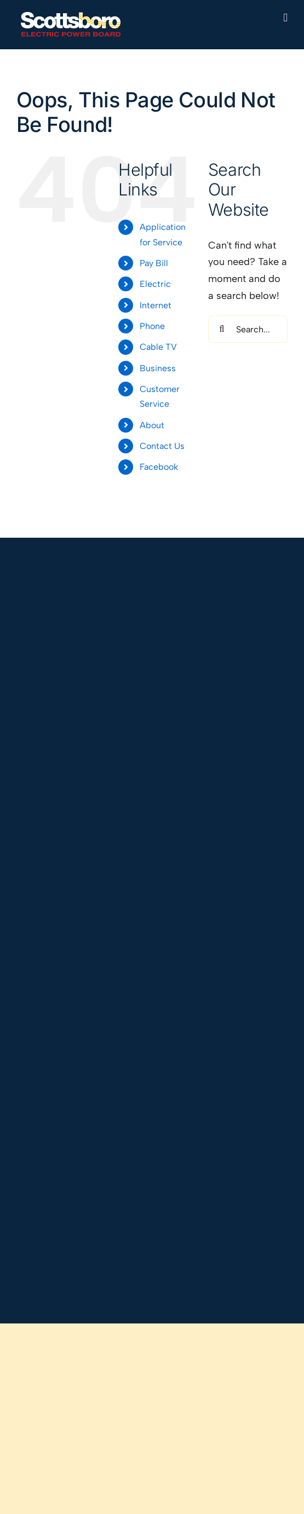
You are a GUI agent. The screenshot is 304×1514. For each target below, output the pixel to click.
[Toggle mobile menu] (285, 18)
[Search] (222, 329)
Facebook (159, 467)
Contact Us (162, 446)
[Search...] (248, 329)
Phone (152, 326)
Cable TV (158, 347)
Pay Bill (154, 263)
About (152, 425)
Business (158, 368)
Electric (155, 284)
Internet (155, 305)
